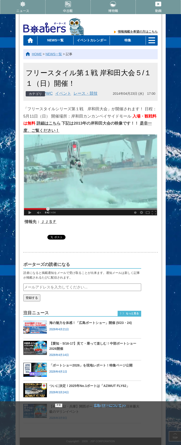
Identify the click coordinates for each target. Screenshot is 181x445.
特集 (127, 40)
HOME (37, 54)
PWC (48, 93)
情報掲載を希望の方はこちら (138, 31)
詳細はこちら (49, 123)
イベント (63, 93)
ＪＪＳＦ (49, 222)
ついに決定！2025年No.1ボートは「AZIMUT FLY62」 (89, 386)
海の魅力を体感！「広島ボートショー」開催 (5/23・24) (90, 323)
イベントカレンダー (91, 40)
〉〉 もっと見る (129, 313)
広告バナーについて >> (110, 405)
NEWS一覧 (55, 40)
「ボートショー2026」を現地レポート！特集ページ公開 (90, 365)
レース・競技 (86, 93)
